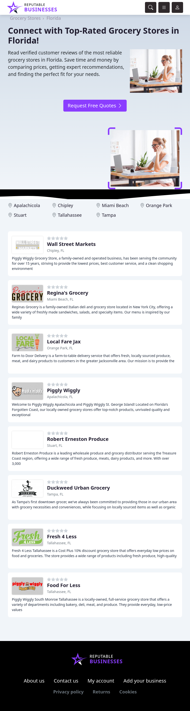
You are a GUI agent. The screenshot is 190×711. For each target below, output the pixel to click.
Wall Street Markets (71, 244)
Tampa (109, 215)
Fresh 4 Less (62, 536)
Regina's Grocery (67, 292)
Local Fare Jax (64, 341)
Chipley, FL (55, 250)
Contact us (66, 680)
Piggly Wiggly (63, 390)
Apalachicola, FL (60, 396)
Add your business (144, 680)
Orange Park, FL (60, 348)
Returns (101, 692)
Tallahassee (70, 215)
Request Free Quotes (95, 105)
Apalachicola (27, 205)
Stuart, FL (54, 445)
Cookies (128, 692)
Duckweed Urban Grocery (78, 487)
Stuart (20, 215)
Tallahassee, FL (59, 543)
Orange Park (159, 205)
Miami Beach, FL (60, 299)
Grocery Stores (25, 18)
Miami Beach (115, 205)
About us (34, 680)
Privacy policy (68, 692)
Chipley (65, 205)
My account (101, 680)
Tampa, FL (55, 494)
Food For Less (63, 585)
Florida (54, 18)
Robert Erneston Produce (78, 439)
